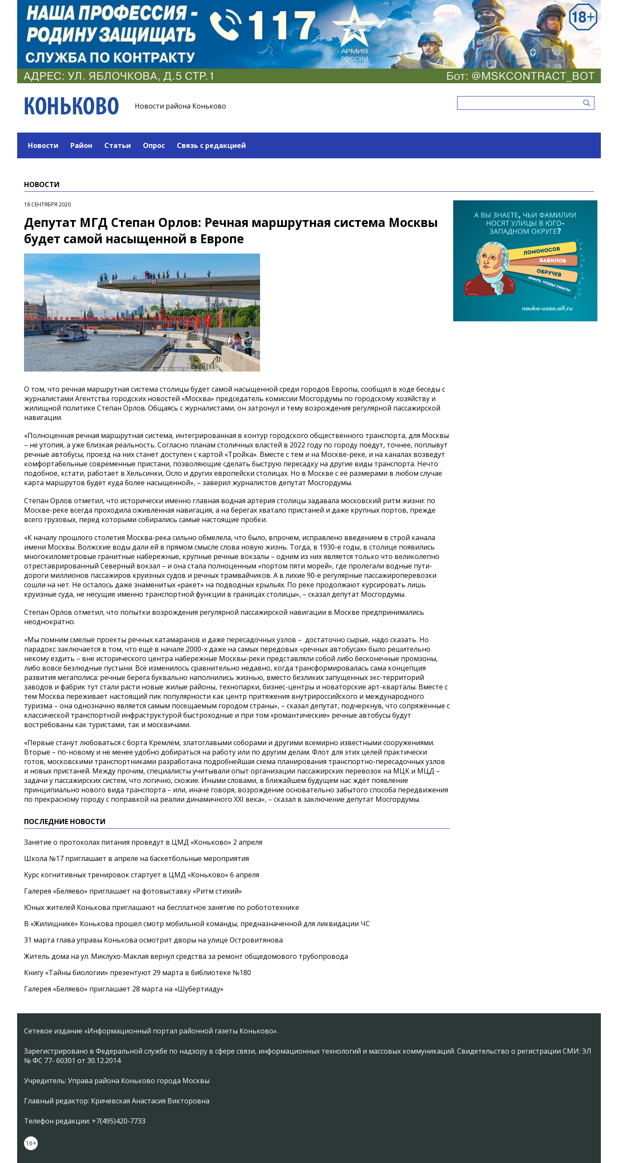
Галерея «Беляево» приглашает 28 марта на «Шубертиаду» (124, 989)
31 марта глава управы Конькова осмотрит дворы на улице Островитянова (153, 940)
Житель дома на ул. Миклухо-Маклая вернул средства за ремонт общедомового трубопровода (186, 956)
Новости (43, 145)
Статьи (117, 145)
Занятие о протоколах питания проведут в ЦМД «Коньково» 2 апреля (143, 842)
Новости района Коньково (180, 106)
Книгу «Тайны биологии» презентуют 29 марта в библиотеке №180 (137, 972)
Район (81, 145)
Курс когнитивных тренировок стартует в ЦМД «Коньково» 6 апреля (141, 874)
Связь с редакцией (211, 145)
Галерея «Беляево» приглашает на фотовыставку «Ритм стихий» (133, 891)
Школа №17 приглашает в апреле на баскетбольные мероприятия (136, 858)
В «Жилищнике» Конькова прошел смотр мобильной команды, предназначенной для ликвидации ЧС (197, 923)
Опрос (154, 145)
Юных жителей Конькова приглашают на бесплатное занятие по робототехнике (161, 907)
